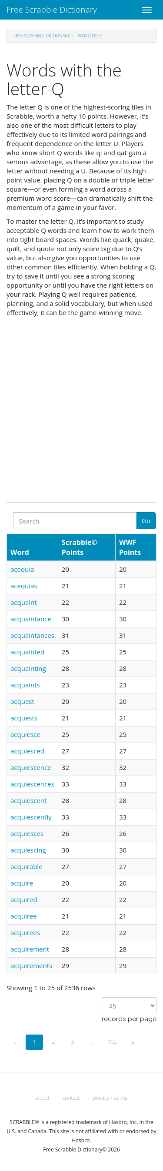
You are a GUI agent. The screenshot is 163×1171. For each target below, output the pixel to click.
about (43, 1097)
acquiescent (28, 800)
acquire (21, 883)
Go (146, 520)
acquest (22, 701)
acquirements (31, 965)
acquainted (27, 651)
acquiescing (28, 850)
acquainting (28, 668)
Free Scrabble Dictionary (52, 9)
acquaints (25, 684)
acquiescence (30, 767)
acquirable (26, 866)
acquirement (29, 949)
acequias (23, 585)
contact (71, 1097)
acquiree (23, 916)
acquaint (23, 602)
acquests (23, 717)
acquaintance (30, 618)
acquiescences (32, 784)
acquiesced (27, 750)
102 (112, 1041)
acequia (22, 569)
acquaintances (32, 635)
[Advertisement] (81, 407)
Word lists (90, 36)
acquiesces (26, 833)
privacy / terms (110, 1097)
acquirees (25, 932)
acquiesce (25, 734)
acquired (23, 899)
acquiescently (31, 817)
